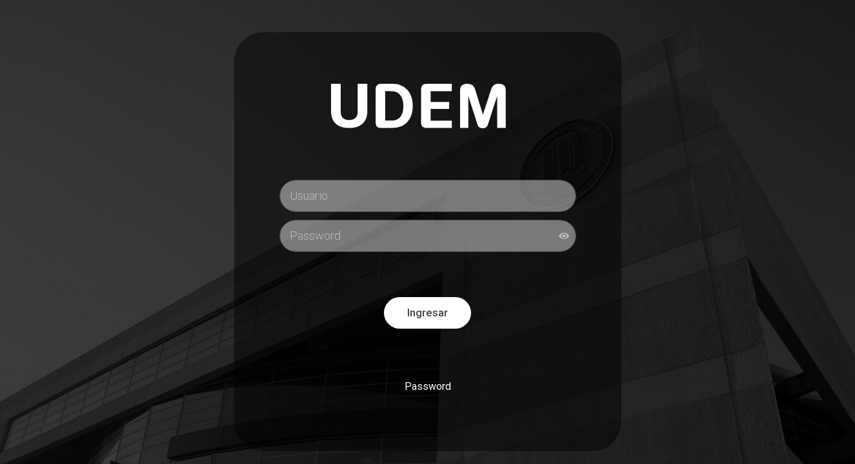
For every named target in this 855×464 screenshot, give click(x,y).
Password (428, 386)
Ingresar (427, 312)
